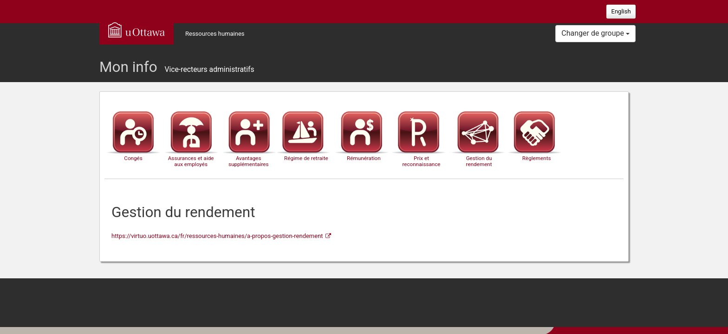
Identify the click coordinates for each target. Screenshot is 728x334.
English (621, 11)
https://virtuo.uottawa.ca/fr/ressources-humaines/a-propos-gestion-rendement (217, 235)
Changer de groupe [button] (595, 33)
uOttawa (136, 30)
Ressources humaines (215, 33)
